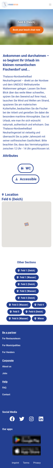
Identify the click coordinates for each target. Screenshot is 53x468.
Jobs (4, 373)
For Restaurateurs (11, 338)
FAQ (4, 387)
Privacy (37, 462)
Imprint (15, 462)
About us (6, 366)
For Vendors (8, 352)
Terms (26, 462)
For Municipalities (11, 345)
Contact (6, 394)
